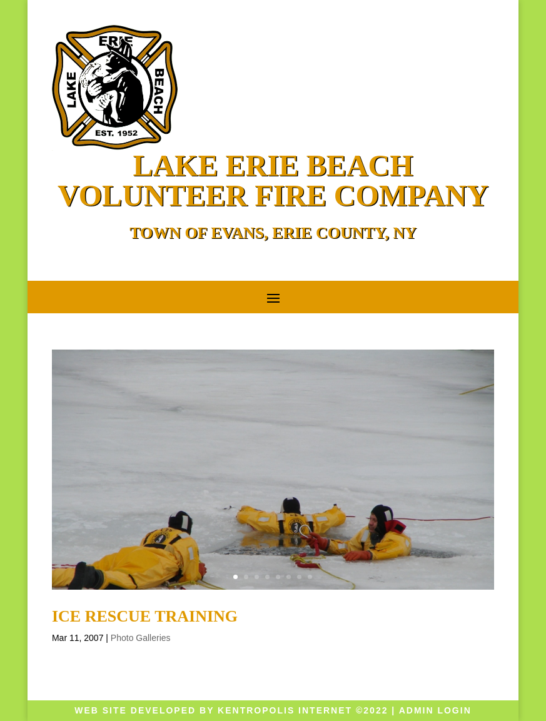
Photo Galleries (141, 638)
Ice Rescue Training (145, 616)
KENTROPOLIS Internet (285, 710)
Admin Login (435, 710)
